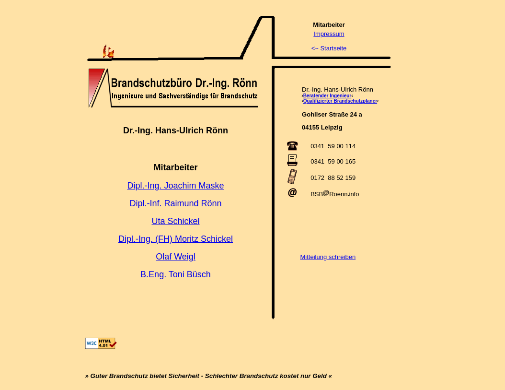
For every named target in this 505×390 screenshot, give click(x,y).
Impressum (328, 33)
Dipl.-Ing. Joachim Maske (175, 185)
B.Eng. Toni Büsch (175, 274)
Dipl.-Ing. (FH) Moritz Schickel (175, 239)
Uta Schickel (175, 221)
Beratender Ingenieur (327, 95)
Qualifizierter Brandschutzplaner (340, 101)
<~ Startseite (329, 48)
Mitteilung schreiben (328, 256)
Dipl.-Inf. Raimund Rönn (175, 203)
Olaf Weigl (175, 256)
